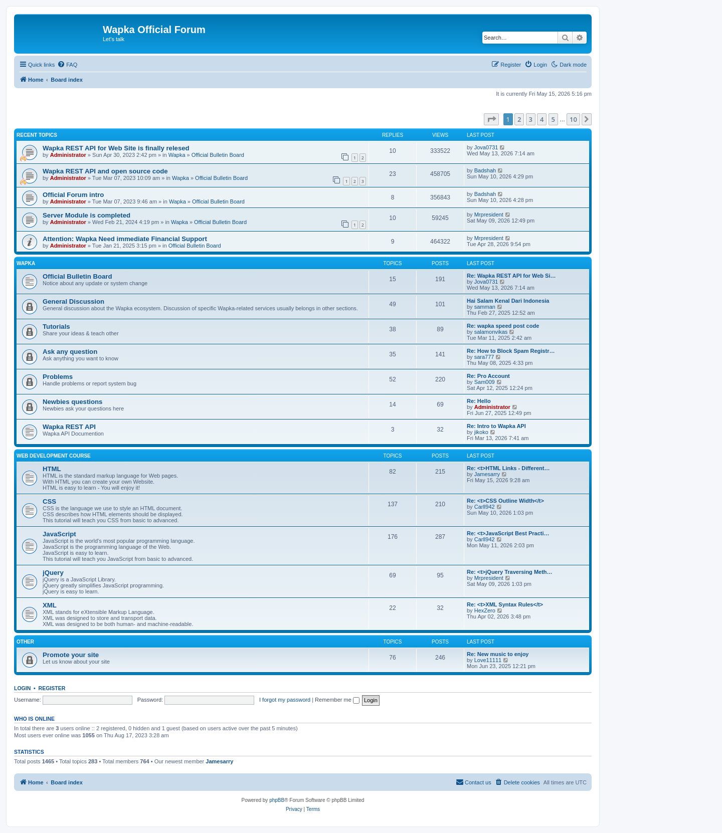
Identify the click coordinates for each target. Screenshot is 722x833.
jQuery (53, 572)
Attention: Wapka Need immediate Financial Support (125, 239)
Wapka (177, 155)
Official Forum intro (73, 194)
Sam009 (484, 382)
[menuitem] (67, 65)
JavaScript (59, 534)
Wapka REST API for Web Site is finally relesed (116, 148)
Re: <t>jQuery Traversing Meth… (510, 572)
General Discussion (73, 301)
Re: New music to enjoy (497, 654)
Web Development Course (54, 456)
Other (25, 642)
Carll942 (484, 507)
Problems (58, 376)
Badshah (485, 170)
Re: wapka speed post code (503, 326)
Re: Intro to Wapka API (496, 426)
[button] (491, 119)
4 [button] (542, 119)
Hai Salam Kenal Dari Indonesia (508, 301)
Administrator (68, 155)
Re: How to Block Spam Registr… (511, 351)
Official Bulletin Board (218, 155)
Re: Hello (479, 401)
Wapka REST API (69, 427)
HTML (52, 469)
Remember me (337, 700)
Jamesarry (487, 474)
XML (50, 605)
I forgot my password (284, 700)
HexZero (484, 610)
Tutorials (56, 326)
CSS (49, 501)
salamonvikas (491, 332)
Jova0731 (486, 147)
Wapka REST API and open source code (105, 171)
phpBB (276, 800)
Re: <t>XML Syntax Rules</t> (505, 604)
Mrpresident (488, 215)
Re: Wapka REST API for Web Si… (511, 276)
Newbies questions (72, 401)
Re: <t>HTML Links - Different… (508, 468)
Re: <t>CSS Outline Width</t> (505, 501)
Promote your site (71, 655)
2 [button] (519, 119)
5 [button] (553, 119)
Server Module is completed (86, 215)
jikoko (481, 432)
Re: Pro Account (488, 376)
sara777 (484, 357)
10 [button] (573, 119)
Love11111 (487, 660)
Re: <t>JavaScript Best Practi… (508, 533)
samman (484, 307)
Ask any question (70, 351)
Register (52, 688)
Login (22, 688)
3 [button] (530, 119)
